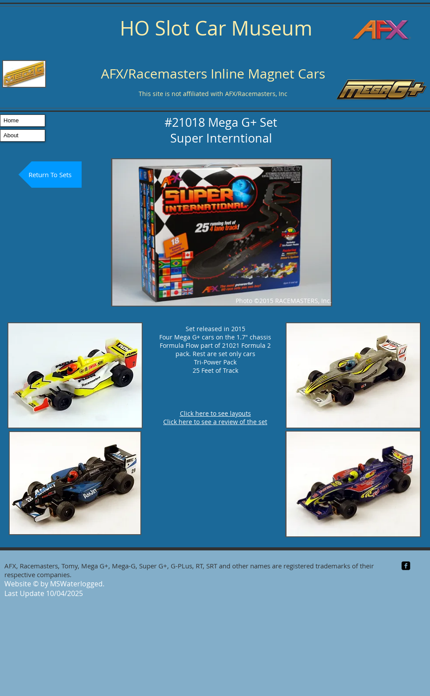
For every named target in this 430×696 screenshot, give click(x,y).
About (11, 135)
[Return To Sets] (50, 174)
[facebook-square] (405, 565)
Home (11, 120)
